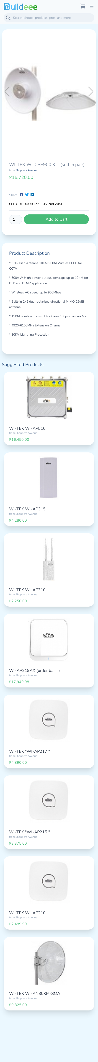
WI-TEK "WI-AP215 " (29, 832)
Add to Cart (56, 219)
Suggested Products (23, 364)
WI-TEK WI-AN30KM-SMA (34, 993)
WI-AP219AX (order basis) (34, 670)
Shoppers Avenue (26, 170)
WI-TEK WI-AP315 (27, 509)
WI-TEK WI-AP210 (27, 913)
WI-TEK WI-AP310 (27, 590)
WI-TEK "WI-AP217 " (29, 751)
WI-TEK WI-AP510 (27, 428)
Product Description (29, 253)
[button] (91, 92)
